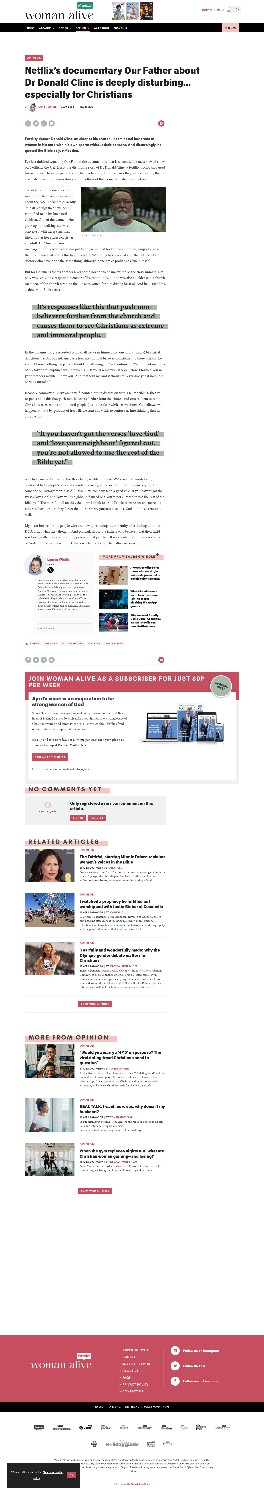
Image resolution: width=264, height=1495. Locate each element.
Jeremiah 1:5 (78, 369)
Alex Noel (115, 867)
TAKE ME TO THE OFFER (50, 757)
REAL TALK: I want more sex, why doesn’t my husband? (122, 1108)
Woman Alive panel (121, 1117)
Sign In (221, 10)
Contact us (133, 1391)
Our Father (114, 643)
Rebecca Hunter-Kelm (123, 966)
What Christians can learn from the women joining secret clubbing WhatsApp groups (144, 598)
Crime (35, 643)
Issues (99, 1406)
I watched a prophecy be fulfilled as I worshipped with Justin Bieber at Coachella (121, 903)
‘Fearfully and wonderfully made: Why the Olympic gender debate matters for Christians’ (120, 955)
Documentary (72, 643)
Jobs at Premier (136, 1364)
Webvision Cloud (140, 1484)
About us (130, 1370)
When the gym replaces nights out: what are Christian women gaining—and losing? (122, 1153)
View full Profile (46, 628)
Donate (129, 1357)
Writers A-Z (132, 1406)
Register (206, 10)
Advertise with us (138, 1350)
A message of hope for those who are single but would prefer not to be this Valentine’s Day (145, 573)
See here (37, 769)
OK (71, 1475)
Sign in (78, 817)
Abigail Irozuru (109, 970)
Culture (50, 643)
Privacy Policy (135, 1384)
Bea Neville (116, 912)
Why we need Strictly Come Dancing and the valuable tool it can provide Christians (145, 620)
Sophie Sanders (119, 1068)
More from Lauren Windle (129, 556)
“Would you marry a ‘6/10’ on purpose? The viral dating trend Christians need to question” (120, 1057)
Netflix (94, 643)
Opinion (34, 57)
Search (237, 10)
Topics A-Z (114, 1406)
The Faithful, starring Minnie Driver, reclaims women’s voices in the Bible (123, 859)
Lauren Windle (47, 106)
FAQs (126, 1377)
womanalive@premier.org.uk (100, 1130)
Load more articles (95, 1003)
